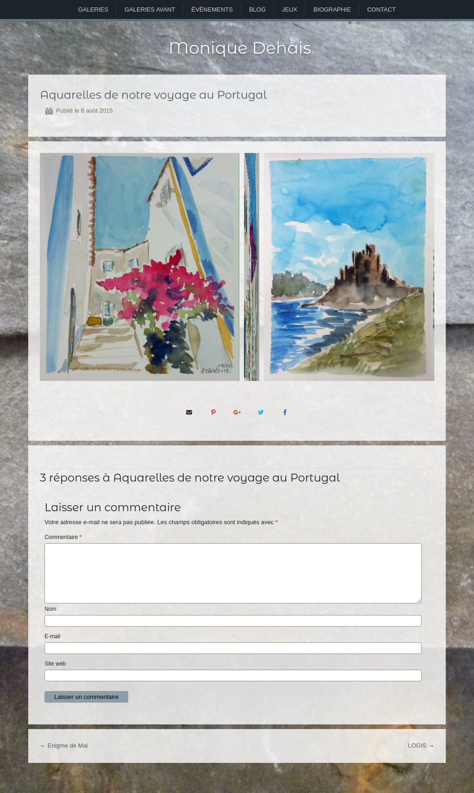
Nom (50, 609)
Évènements (212, 9)
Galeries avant (150, 9)
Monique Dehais (239, 48)
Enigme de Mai (68, 745)
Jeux (289, 9)
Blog (257, 9)
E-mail (52, 636)
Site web (55, 663)
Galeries (93, 9)
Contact (381, 9)
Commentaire (62, 537)
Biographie (332, 9)
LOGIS (417, 745)
